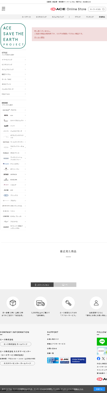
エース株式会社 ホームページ (15, 344)
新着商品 (102, 17)
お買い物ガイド (53, 339)
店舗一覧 (50, 353)
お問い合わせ (52, 348)
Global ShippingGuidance (78, 360)
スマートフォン (42, 284)
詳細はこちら (78, 389)
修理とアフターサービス (56, 344)
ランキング (90, 17)
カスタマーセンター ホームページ (17, 363)
